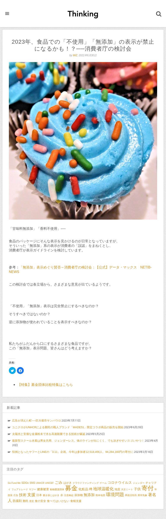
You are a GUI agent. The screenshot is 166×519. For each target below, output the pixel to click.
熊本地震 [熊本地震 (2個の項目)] (100, 495)
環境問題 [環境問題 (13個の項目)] (115, 494)
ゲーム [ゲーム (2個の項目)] (103, 483)
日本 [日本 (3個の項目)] (39, 495)
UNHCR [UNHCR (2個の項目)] (40, 483)
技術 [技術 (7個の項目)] (22, 495)
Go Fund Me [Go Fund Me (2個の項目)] (14, 483)
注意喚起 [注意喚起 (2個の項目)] (68, 495)
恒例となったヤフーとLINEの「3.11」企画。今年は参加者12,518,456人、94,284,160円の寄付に (72, 452)
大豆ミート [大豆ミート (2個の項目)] (127, 489)
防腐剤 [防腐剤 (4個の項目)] (17, 501)
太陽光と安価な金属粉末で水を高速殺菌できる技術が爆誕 (48, 434)
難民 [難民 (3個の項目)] (25, 501)
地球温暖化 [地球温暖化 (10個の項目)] (103, 488)
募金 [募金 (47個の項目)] (71, 488)
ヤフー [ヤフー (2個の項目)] (32, 489)
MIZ (75, 55)
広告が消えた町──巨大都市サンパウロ (36, 420)
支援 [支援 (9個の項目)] (31, 494)
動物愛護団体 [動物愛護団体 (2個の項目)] (57, 489)
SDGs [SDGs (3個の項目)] (25, 482)
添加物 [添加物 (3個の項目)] (78, 495)
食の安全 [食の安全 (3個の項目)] (40, 501)
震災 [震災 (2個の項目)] (31, 501)
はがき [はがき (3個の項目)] (67, 482)
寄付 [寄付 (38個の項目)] (148, 488)
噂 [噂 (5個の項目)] (90, 489)
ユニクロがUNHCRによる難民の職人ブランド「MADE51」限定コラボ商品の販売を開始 (67, 427)
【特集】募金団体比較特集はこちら (45, 384)
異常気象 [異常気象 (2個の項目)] (142, 495)
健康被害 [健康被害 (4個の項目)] (43, 489)
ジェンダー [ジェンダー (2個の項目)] (139, 483)
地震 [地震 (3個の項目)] (117, 489)
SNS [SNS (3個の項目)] (32, 482)
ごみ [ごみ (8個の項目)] (58, 482)
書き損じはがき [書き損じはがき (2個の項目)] (51, 495)
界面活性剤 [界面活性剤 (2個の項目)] (131, 495)
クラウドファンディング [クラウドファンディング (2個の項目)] (86, 483)
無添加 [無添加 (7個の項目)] (89, 495)
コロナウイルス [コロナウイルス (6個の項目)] (120, 482)
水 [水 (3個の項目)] (61, 495)
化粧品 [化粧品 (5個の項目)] (83, 489)
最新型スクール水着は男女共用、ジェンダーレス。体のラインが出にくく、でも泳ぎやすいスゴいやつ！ (78, 440)
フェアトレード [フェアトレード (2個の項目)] (19, 489)
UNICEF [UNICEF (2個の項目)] (49, 483)
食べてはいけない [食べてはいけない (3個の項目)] (58, 501)
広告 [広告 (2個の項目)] (15, 495)
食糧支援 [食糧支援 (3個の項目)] (75, 501)
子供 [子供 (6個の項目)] (137, 489)
